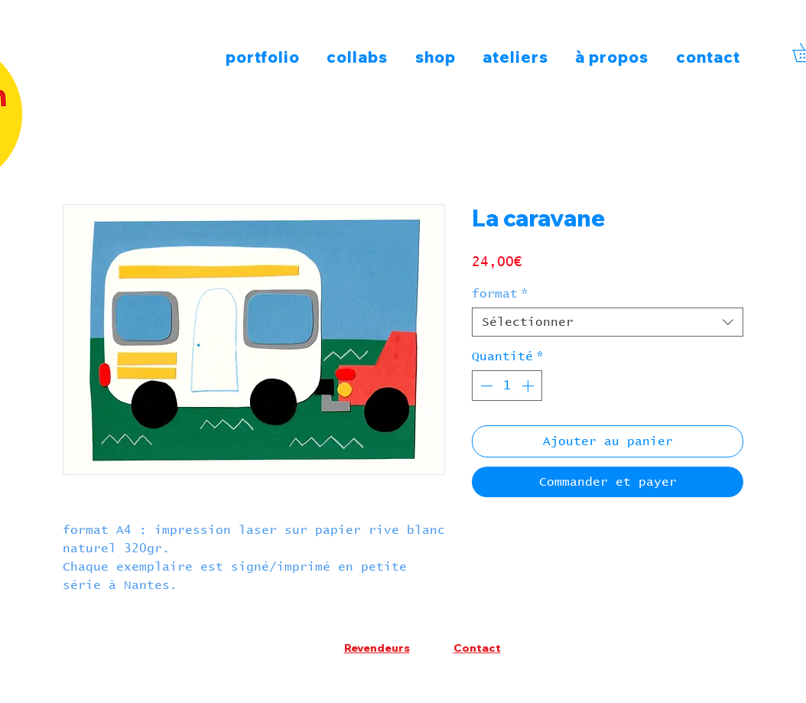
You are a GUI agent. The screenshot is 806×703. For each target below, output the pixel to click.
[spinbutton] (507, 385)
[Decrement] (485, 385)
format (500, 294)
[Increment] (529, 385)
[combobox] (607, 322)
